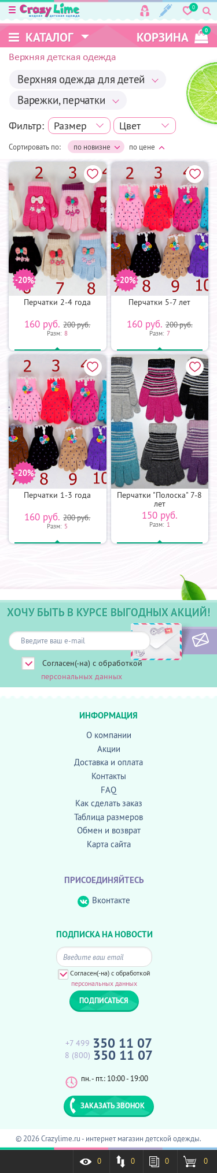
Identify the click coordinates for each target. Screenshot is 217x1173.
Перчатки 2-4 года (57, 302)
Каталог (41, 37)
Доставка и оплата (108, 762)
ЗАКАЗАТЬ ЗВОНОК (107, 1105)
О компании (108, 734)
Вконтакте (104, 901)
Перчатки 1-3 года (57, 495)
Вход (144, 11)
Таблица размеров (108, 816)
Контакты (108, 775)
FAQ (108, 789)
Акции (108, 748)
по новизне (96, 146)
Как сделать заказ (108, 803)
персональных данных (81, 676)
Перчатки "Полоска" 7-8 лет (159, 499)
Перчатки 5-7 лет (159, 302)
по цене (147, 146)
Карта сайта (109, 844)
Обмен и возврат (109, 830)
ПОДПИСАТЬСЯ (181, 640)
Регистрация (165, 10)
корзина (172, 35)
